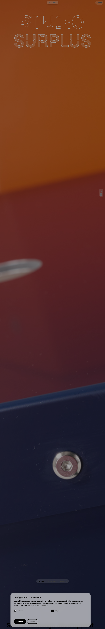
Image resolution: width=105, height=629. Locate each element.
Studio (41, 581)
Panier (99, 3)
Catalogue (51, 581)
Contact (63, 581)
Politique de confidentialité (38, 606)
